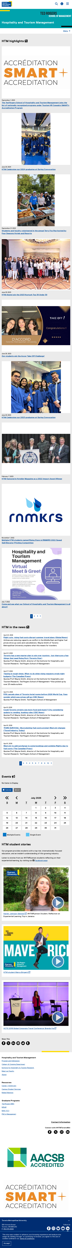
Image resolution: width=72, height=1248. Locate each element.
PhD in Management (9, 1114)
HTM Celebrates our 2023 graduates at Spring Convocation (28, 418)
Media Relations (7, 1093)
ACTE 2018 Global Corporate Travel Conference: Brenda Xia (29, 1029)
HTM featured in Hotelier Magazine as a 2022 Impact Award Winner (32, 479)
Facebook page (41, 861)
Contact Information (60, 1122)
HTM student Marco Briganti (16, 972)
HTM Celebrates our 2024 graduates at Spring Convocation (29, 169)
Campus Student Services (11, 1089)
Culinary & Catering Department (13, 1064)
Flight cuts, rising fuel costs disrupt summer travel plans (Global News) (35, 638)
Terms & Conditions (27, 1238)
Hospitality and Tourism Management (28, 22)
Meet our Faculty (8, 1071)
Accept (7, 1243)
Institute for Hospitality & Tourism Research (18, 1068)
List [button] (17, 790)
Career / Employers (9, 1086)
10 (48, 763)
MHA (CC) (5, 1111)
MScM (4, 1107)
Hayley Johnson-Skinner (14, 914)
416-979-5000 (8, 1229)
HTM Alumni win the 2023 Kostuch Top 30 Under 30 (24, 295)
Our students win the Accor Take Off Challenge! (23, 356)
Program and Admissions (11, 1061)
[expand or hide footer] (69, 1220)
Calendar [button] (7, 790)
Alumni (4, 1075)
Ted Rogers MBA (8, 1104)
